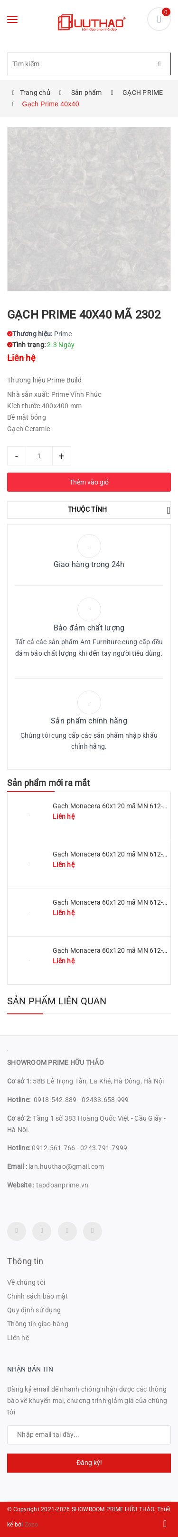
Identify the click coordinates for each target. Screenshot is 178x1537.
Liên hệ (18, 1337)
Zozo (31, 1524)
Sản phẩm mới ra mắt (48, 783)
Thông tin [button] (25, 1261)
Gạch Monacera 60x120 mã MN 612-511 (114, 806)
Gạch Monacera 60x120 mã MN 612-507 (114, 902)
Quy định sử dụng (34, 1310)
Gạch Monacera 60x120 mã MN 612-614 (114, 950)
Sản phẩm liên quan (57, 1001)
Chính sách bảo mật (37, 1296)
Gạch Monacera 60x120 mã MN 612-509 (114, 854)
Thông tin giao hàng (37, 1324)
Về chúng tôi (26, 1282)
